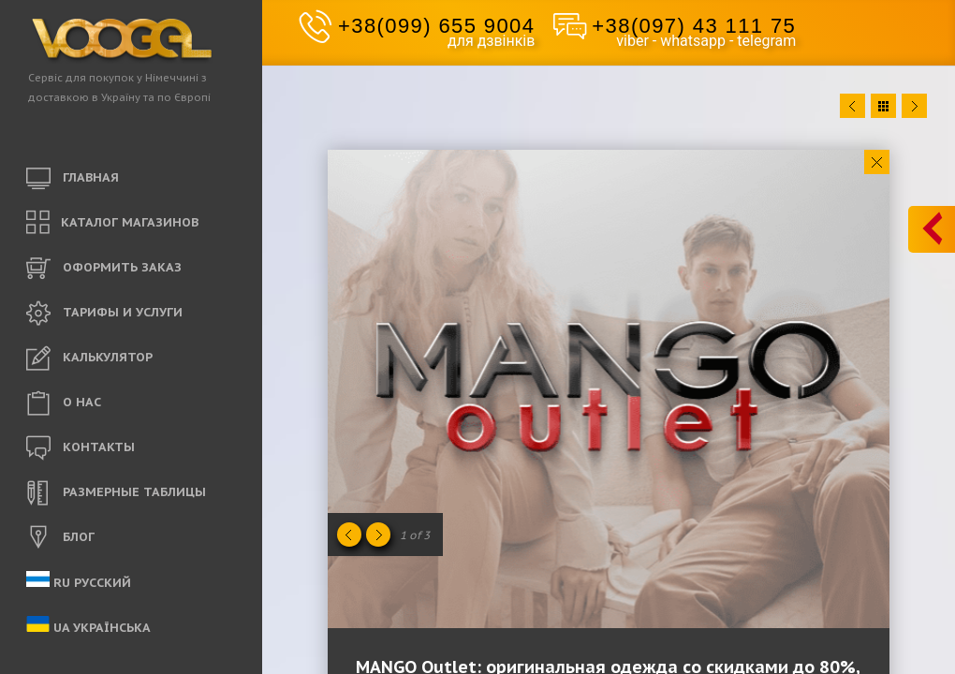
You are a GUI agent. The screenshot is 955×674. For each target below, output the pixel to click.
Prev (852, 106)
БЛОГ (60, 538)
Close (876, 162)
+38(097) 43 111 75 (694, 25)
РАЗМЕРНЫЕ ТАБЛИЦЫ (116, 493)
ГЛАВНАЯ (72, 179)
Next (914, 106)
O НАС (63, 403)
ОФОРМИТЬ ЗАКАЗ (104, 268)
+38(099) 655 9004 (436, 25)
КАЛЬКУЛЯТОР (89, 358)
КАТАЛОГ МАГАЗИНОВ (112, 223)
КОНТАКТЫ (80, 448)
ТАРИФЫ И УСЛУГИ (104, 313)
